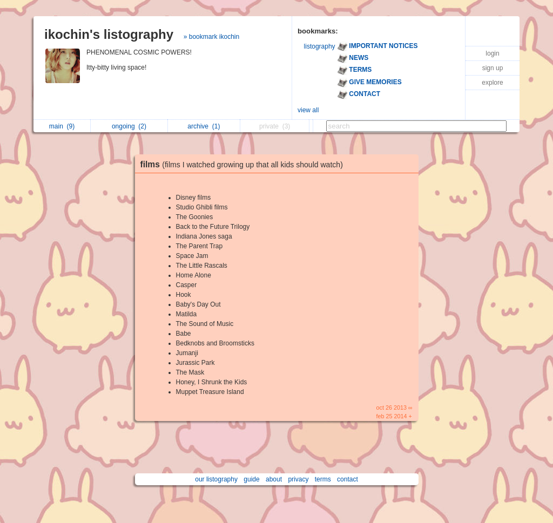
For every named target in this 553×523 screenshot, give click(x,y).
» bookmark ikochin (211, 36)
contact (347, 479)
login (492, 53)
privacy (298, 479)
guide (251, 479)
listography (319, 46)
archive (203, 126)
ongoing (129, 126)
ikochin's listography (108, 34)
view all (308, 110)
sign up (492, 68)
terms (323, 479)
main (62, 126)
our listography (216, 479)
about (274, 479)
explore (492, 82)
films (244, 164)
